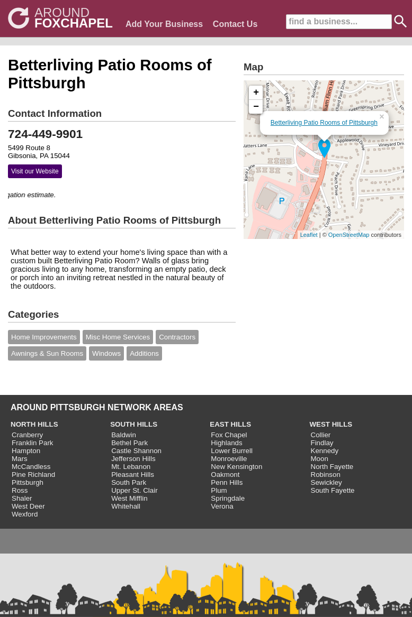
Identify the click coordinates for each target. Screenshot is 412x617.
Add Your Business (164, 24)
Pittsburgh (27, 482)
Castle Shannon (136, 451)
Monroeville (229, 459)
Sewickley (326, 482)
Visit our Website (35, 171)
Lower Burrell (232, 451)
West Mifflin (129, 498)
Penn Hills (227, 482)
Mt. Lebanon (130, 467)
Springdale (228, 498)
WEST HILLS (331, 424)
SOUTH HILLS (133, 424)
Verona (222, 506)
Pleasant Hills (132, 474)
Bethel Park (129, 443)
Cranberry (27, 435)
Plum (219, 490)
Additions (144, 353)
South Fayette (333, 490)
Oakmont (225, 474)
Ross (20, 490)
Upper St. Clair (134, 490)
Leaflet (309, 235)
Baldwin (123, 435)
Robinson (326, 474)
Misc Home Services (118, 337)
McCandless (31, 467)
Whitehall (125, 506)
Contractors (177, 337)
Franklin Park (32, 443)
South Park (128, 482)
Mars (20, 459)
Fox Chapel (229, 435)
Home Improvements (44, 337)
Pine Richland (33, 474)
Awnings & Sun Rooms (47, 353)
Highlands (226, 443)
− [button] (256, 106)
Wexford (25, 514)
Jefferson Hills (133, 459)
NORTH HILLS (34, 424)
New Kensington (236, 467)
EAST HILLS (230, 424)
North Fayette (332, 467)
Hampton (26, 451)
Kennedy (325, 451)
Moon (319, 459)
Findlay (322, 443)
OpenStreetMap (349, 235)
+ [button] (256, 92)
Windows (106, 353)
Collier (321, 435)
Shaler (22, 498)
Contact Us (235, 24)
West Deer (28, 506)
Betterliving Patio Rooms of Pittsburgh (324, 122)
